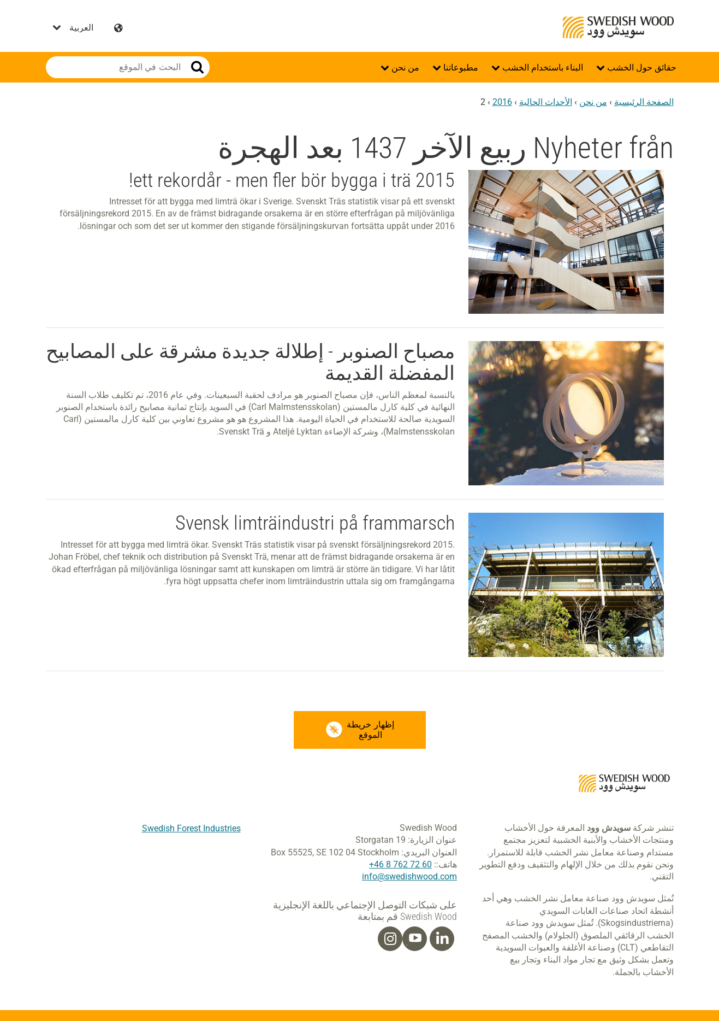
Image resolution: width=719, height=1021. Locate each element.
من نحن (404, 67)
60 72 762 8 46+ (400, 864)
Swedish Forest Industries (191, 828)
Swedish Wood (618, 27)
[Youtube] (415, 939)
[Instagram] (390, 939)
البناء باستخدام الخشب (541, 67)
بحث (197, 67)
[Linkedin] (442, 939)
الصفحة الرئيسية (644, 102)
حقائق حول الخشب (640, 67)
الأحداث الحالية (545, 102)
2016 (502, 102)
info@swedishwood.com (409, 877)
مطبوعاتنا (459, 67)
